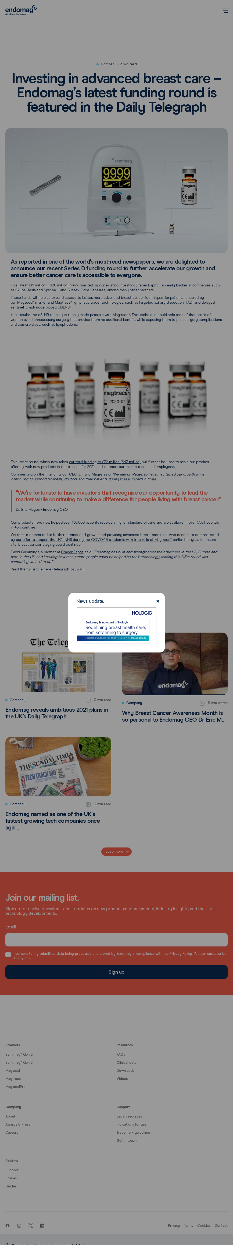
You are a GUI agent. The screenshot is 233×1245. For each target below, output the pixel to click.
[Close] (157, 602)
